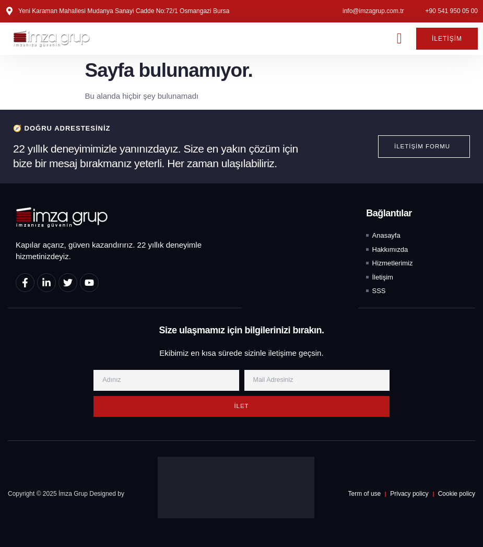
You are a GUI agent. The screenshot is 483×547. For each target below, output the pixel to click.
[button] (399, 39)
